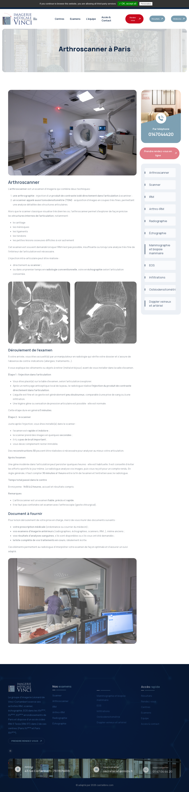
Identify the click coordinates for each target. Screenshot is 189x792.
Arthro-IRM (154, 209)
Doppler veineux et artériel (158, 304)
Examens (75, 19)
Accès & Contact (106, 19)
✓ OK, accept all (127, 3)
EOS (149, 265)
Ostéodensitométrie (160, 289)
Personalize (146, 4)
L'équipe (91, 19)
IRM (149, 197)
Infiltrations (155, 277)
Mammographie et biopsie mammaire (157, 249)
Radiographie (156, 221)
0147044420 (160, 134)
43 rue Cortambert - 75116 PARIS (47, 773)
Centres (59, 19)
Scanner (152, 185)
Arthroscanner (157, 173)
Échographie (155, 233)
